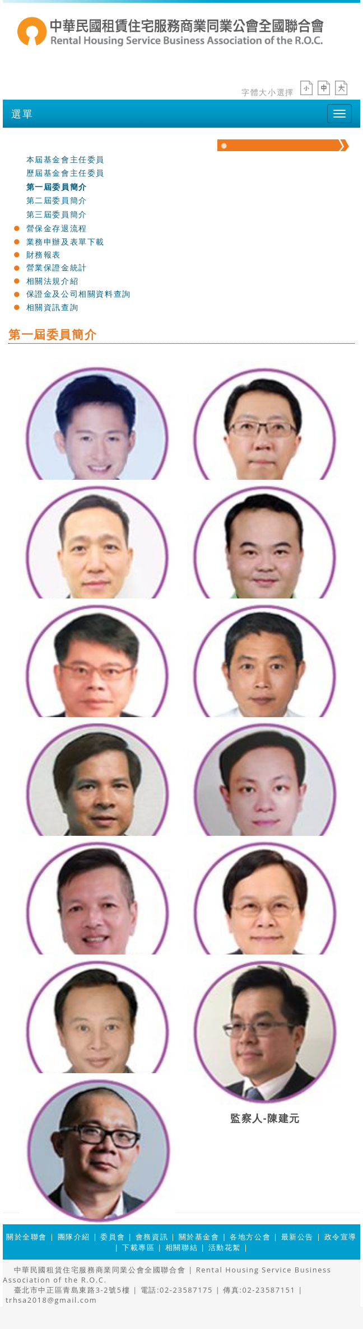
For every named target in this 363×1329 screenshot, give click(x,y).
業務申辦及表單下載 (65, 241)
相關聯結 (181, 1247)
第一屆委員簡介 (56, 186)
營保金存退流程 (56, 228)
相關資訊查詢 (52, 307)
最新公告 (297, 1237)
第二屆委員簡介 (56, 200)
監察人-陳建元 (265, 1117)
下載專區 (138, 1247)
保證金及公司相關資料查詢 (78, 293)
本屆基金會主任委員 (65, 159)
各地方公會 (250, 1237)
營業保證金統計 (56, 267)
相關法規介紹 (52, 280)
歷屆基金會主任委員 (65, 172)
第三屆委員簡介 (56, 214)
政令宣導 (340, 1237)
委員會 (112, 1237)
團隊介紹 (74, 1237)
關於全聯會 (26, 1237)
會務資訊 (152, 1237)
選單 (22, 113)
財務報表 (43, 254)
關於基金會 (48, 144)
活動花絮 (224, 1247)
